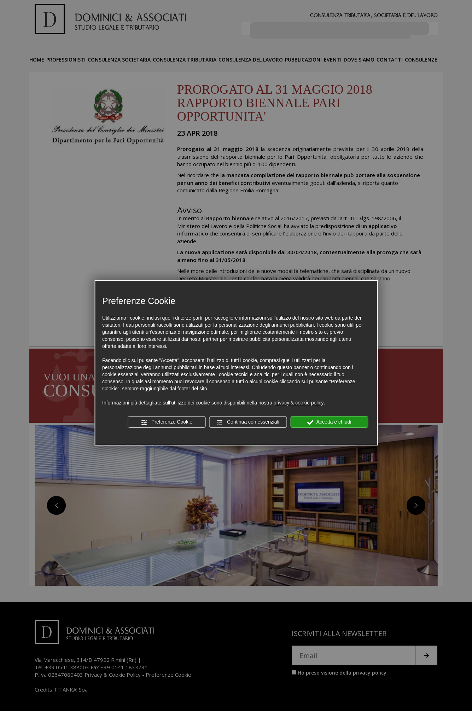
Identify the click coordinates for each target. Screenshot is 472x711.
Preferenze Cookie (166, 422)
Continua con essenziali (247, 422)
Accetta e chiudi (329, 422)
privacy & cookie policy (299, 403)
